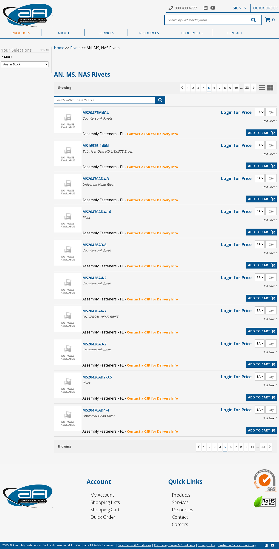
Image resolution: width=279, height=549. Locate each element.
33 (247, 87)
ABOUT (64, 33)
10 (236, 88)
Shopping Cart (105, 510)
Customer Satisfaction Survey (237, 545)
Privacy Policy (206, 545)
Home (59, 47)
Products (181, 495)
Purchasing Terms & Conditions (174, 545)
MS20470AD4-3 (95, 178)
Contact (180, 517)
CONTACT (235, 33)
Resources (182, 510)
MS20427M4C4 (95, 112)
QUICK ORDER (265, 8)
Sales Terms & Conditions (134, 545)
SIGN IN (240, 8)
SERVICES (106, 33)
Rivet (86, 217)
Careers (180, 524)
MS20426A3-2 (94, 344)
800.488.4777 (186, 8)
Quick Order (103, 517)
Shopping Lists (105, 502)
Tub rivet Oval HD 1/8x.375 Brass (107, 151)
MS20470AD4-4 (95, 410)
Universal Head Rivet (98, 184)
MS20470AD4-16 (96, 211)
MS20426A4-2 (94, 277)
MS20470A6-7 (94, 310)
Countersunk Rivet (96, 250)
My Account (102, 495)
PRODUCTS (20, 33)
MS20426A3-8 (94, 244)
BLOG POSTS (192, 33)
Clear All (44, 50)
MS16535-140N (95, 145)
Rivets (75, 47)
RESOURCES (149, 33)
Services (180, 502)
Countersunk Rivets (97, 118)
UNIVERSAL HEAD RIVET (100, 316)
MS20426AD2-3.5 (97, 377)
